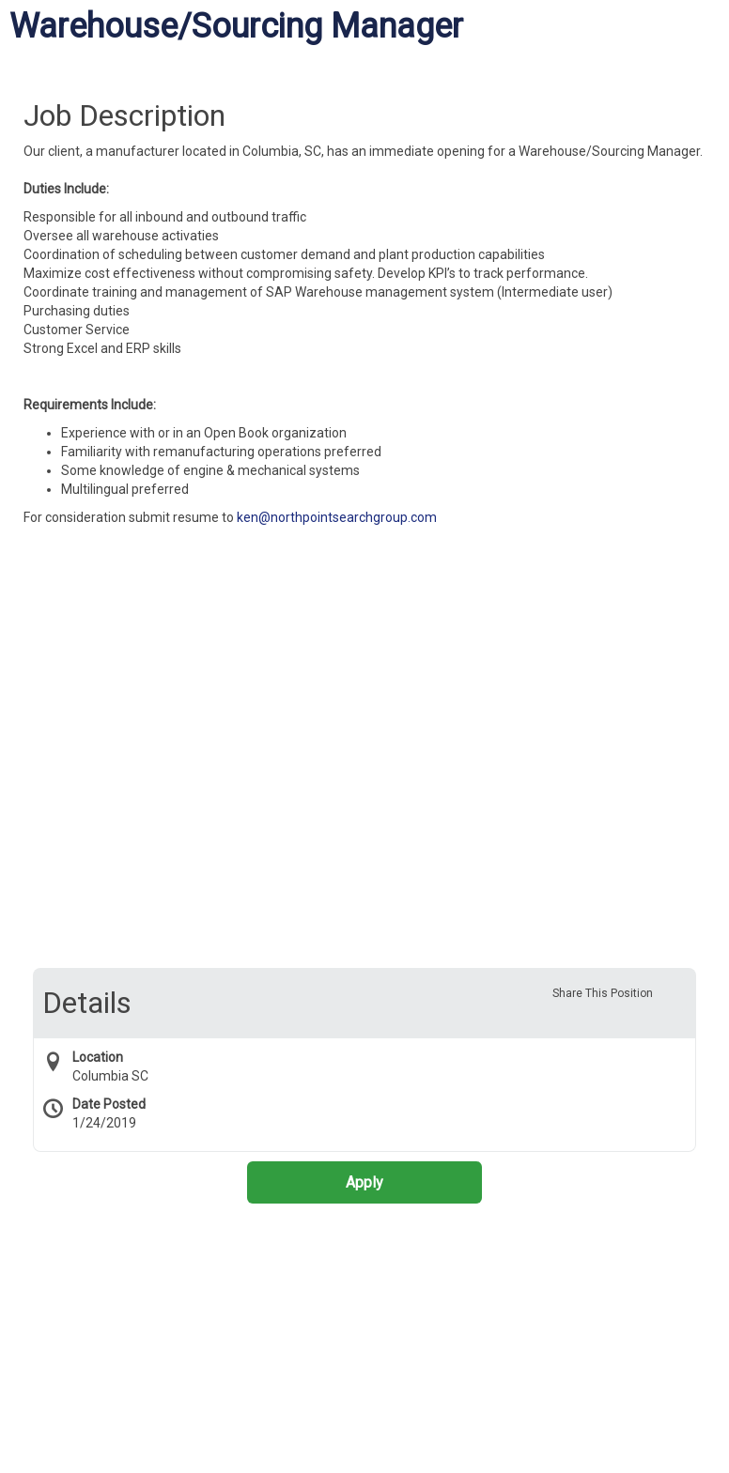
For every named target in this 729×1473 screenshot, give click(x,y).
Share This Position (602, 993)
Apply (364, 1182)
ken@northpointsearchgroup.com (337, 517)
